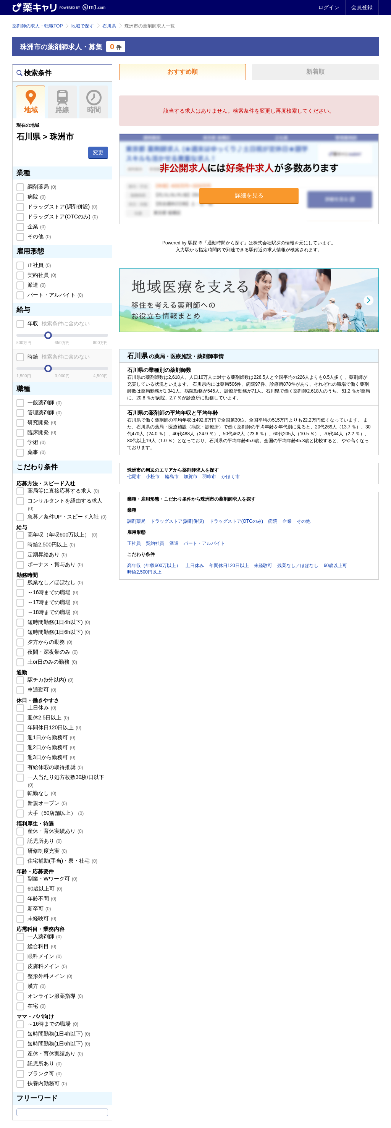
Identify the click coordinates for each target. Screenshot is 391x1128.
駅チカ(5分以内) (50, 680)
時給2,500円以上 (50, 544)
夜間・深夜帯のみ (52, 652)
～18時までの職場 (52, 612)
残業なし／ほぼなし (54, 582)
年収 (58, 323)
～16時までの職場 (52, 592)
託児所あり (44, 841)
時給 (58, 357)
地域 (30, 102)
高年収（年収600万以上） (61, 535)
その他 (38, 236)
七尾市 (134, 476)
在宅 (36, 1006)
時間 (93, 102)
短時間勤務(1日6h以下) (58, 632)
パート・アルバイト (54, 295)
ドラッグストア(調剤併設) (61, 207)
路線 (62, 102)
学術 (36, 442)
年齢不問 (41, 898)
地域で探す (82, 26)
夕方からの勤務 (49, 642)
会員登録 (362, 7)
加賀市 (190, 476)
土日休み (41, 708)
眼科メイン (44, 956)
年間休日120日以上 (53, 727)
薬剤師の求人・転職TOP (37, 26)
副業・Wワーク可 (52, 879)
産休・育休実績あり (54, 831)
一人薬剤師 (44, 936)
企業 (36, 226)
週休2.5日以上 (47, 717)
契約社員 (41, 275)
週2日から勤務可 (50, 747)
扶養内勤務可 (46, 1083)
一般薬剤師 (44, 402)
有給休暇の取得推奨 (54, 767)
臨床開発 (41, 432)
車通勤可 (41, 690)
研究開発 (41, 422)
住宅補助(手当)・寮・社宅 (61, 861)
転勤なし (41, 793)
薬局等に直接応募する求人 (62, 491)
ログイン (328, 7)
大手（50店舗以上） (55, 813)
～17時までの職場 (52, 602)
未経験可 (41, 918)
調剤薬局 (41, 187)
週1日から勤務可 (50, 737)
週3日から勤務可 (50, 757)
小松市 (153, 476)
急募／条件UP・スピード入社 (66, 517)
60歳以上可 (44, 889)
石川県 (109, 26)
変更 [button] (98, 152)
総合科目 (41, 946)
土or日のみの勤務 (51, 662)
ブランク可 (44, 1073)
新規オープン (46, 803)
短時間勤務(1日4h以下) (58, 622)
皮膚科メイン (46, 966)
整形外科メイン (49, 976)
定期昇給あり (46, 554)
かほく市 (230, 476)
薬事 (36, 452)
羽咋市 (209, 476)
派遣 (36, 285)
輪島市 (172, 476)
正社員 (38, 265)
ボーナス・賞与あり (54, 564)
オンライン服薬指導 (54, 996)
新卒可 (38, 908)
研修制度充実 (46, 851)
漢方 (36, 986)
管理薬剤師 (44, 412)
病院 (36, 197)
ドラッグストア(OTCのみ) (62, 216)
